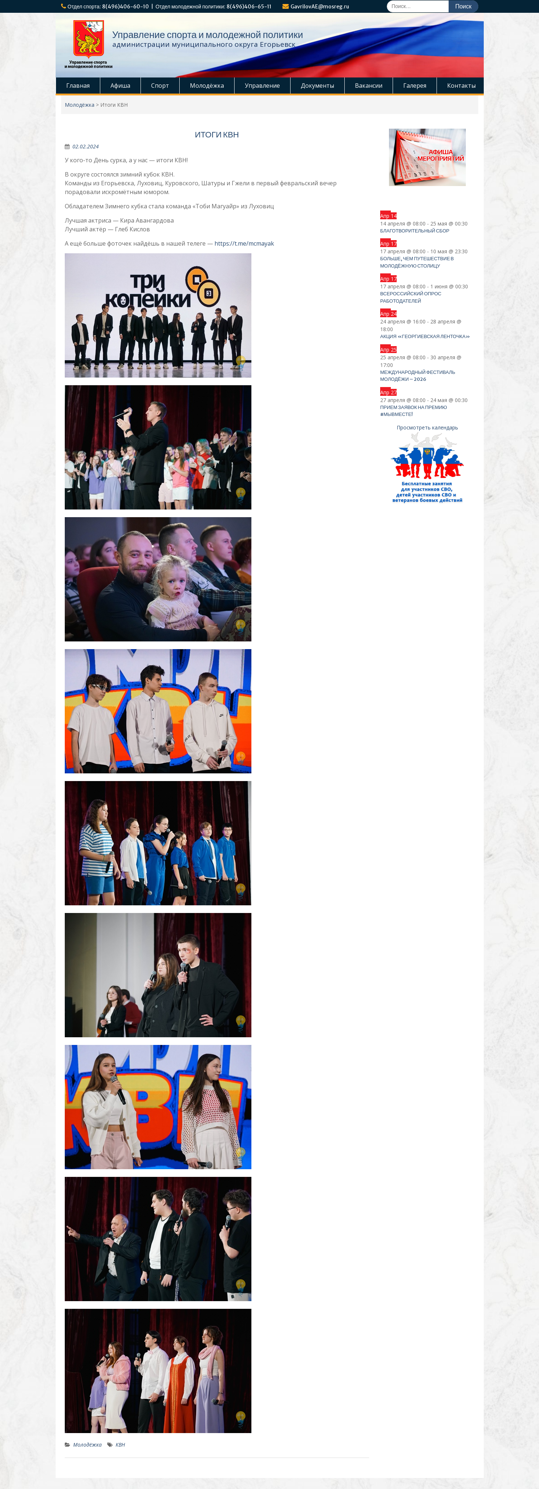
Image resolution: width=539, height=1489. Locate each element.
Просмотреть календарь (427, 427)
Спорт (160, 86)
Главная (78, 86)
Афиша (120, 86)
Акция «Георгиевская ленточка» (425, 336)
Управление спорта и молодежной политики (207, 35)
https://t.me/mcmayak (244, 243)
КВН (120, 1444)
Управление (262, 86)
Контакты (461, 86)
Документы (317, 86)
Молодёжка (207, 86)
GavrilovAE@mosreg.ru (320, 6)
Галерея (414, 86)
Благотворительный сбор (414, 231)
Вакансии (368, 86)
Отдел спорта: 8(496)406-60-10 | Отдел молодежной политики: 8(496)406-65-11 (170, 6)
